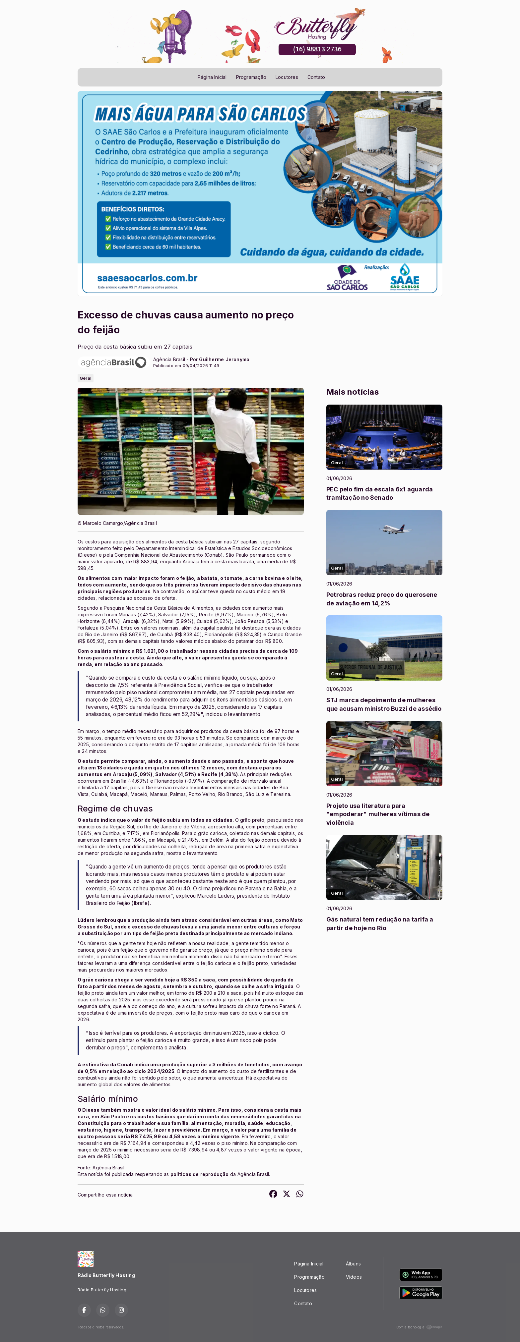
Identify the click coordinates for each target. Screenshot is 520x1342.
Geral (86, 378)
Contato (316, 77)
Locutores (287, 77)
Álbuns (353, 1263)
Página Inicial (212, 77)
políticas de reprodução (199, 1174)
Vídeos (354, 1277)
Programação (251, 77)
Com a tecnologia (419, 1327)
